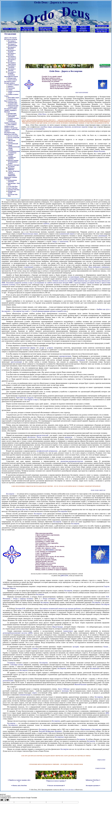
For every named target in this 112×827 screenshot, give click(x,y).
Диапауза (10, 86)
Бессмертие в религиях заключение (12, 73)
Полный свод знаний (12, 192)
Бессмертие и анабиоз (10, 108)
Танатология (11, 99)
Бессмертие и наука (10, 81)
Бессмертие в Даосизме (12, 69)
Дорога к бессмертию (10, 37)
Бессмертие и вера (9, 132)
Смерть (6, 96)
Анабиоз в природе (13, 84)
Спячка (10, 89)
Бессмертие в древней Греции (12, 44)
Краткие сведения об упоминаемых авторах (13, 162)
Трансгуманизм (12, 80)
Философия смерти (13, 97)
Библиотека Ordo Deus (10, 134)
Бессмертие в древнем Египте (12, 41)
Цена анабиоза (12, 124)
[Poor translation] (7, 800)
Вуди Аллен (101, 760)
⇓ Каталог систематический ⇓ (56, 785)
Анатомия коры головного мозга (12, 103)
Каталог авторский (13, 137)
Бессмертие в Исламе (12, 60)
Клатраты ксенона (13, 118)
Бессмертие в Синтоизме (12, 66)
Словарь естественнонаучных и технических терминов (14, 152)
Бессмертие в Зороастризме (12, 63)
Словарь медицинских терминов (12, 157)
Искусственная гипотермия (12, 115)
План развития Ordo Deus (12, 181)
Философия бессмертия (11, 76)
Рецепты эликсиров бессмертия (13, 165)
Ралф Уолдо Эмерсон (98, 490)
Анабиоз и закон (9, 126)
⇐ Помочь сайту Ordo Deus (19, 785)
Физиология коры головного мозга (13, 106)
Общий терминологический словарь (14, 147)
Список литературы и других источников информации (14, 173)
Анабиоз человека (13, 94)
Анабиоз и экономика (10, 123)
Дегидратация (12, 113)
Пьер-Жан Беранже (81, 92)
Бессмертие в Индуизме (12, 48)
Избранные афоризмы (11, 168)
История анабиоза (9, 83)
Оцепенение (11, 88)
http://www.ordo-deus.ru (68, 789)
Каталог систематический (13, 143)
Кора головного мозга (10, 101)
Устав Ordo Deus (13, 186)
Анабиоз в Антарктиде (10, 128)
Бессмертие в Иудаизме (12, 54)
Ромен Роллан (100, 768)
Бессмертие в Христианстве (12, 57)
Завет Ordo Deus (12, 188)
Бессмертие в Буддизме (12, 51)
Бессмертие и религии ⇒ (93, 785)
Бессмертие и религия (10, 39)
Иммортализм (12, 78)
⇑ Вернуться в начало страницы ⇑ (56, 781)
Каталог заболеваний (11, 139)
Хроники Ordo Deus (13, 189)
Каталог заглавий (13, 136)
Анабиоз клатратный (11, 120)
